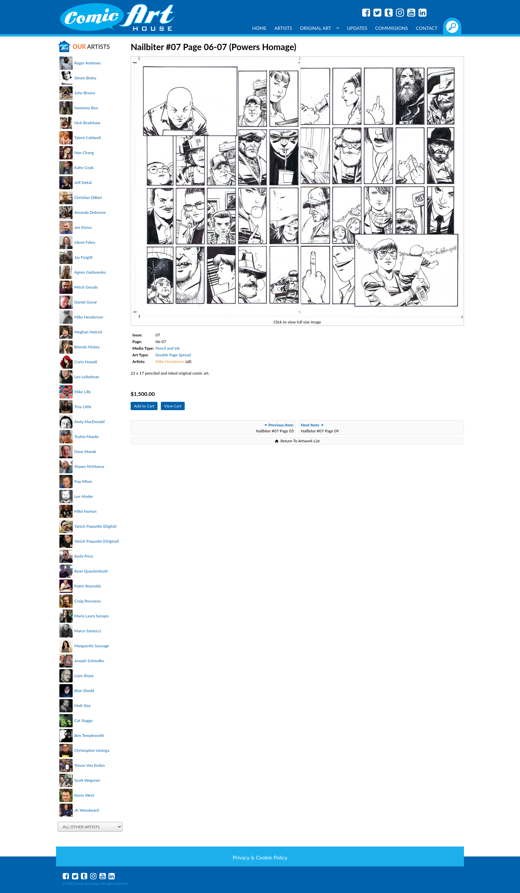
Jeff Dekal (83, 182)
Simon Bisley (85, 77)
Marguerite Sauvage (91, 645)
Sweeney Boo (86, 107)
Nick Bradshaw (87, 122)
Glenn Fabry (85, 242)
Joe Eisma (83, 227)
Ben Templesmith (89, 735)
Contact (426, 28)
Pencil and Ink (168, 348)
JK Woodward (86, 810)
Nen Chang (84, 152)
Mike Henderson (88, 316)
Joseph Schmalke (89, 660)
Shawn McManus (89, 466)
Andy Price (83, 556)
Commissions (391, 28)
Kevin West (84, 795)
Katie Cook (84, 167)
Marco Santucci (87, 630)
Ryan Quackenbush (91, 571)
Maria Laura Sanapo (91, 615)
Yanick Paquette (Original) (96, 541)
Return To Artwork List (300, 440)
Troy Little (83, 406)
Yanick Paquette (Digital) (95, 526)
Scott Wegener (87, 780)
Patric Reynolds (87, 585)
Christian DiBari (88, 197)
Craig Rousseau (87, 600)
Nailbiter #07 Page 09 (320, 427)
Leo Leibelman (86, 376)
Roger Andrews (87, 62)
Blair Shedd (84, 690)
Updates (357, 28)
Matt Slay (82, 705)
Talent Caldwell (87, 137)
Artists (283, 28)
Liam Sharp (84, 675)
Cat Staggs (83, 720)
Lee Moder (83, 496)
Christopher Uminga (91, 750)
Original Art (319, 28)
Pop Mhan (83, 481)
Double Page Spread (173, 354)
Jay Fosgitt (83, 257)
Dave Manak (85, 451)
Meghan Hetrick (88, 331)
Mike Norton (85, 511)
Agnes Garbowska (90, 272)
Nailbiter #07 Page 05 (274, 427)
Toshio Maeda (86, 436)
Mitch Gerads (86, 287)
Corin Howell (85, 361)
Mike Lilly (82, 391)
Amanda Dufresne (90, 212)
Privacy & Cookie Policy (259, 857)
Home (259, 28)
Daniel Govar (85, 302)
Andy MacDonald (89, 421)
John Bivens (84, 92)
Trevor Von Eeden (89, 765)
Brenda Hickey (86, 346)
